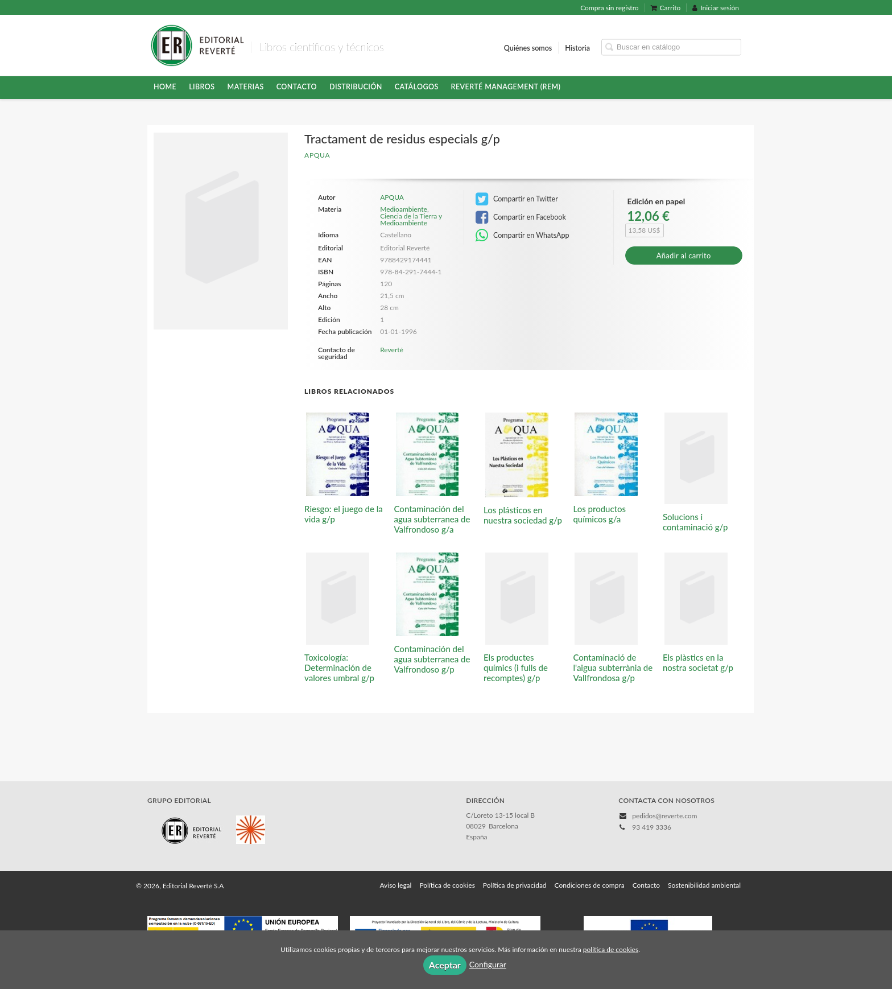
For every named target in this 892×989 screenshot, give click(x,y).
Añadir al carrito (683, 255)
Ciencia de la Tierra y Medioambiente (411, 219)
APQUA (317, 155)
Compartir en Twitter (517, 199)
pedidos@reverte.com (664, 815)
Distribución (355, 87)
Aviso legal (395, 885)
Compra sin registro (609, 7)
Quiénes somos (528, 47)
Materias (246, 87)
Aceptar (445, 964)
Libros (201, 87)
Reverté (391, 349)
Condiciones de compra (590, 885)
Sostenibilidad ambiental (704, 885)
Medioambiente (403, 209)
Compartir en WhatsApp (522, 235)
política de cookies (610, 949)
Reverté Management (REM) (506, 87)
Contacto (296, 87)
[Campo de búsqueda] (671, 47)
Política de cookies (446, 885)
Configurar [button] (487, 964)
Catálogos (417, 87)
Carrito (666, 7)
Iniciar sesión (715, 7)
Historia (577, 47)
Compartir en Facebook (521, 217)
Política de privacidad (515, 885)
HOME (165, 87)
